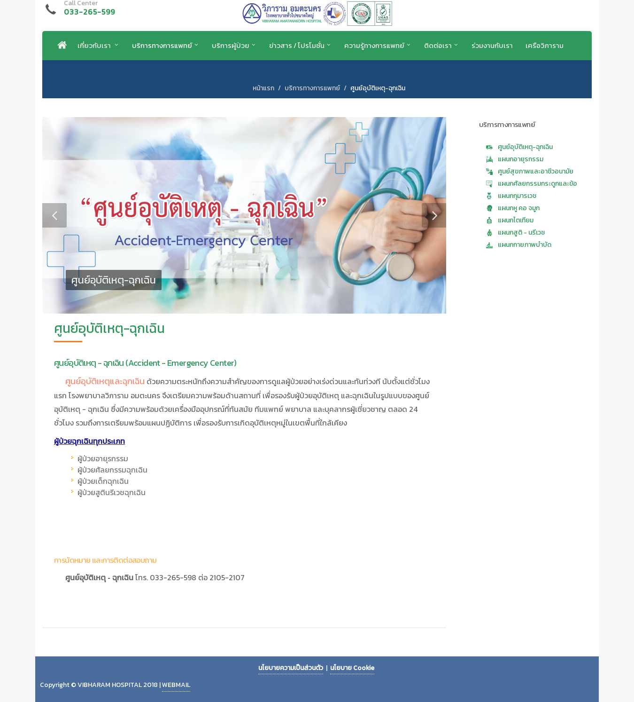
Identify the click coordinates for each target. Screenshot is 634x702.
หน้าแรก (263, 88)
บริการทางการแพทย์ (312, 88)
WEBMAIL (176, 685)
